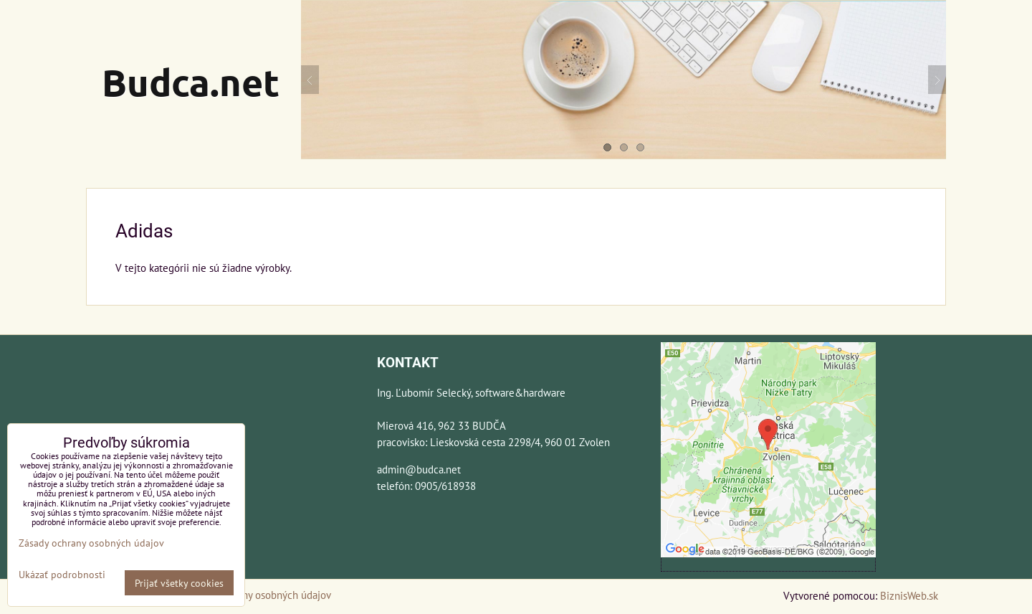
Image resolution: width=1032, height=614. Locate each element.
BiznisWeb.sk (909, 595)
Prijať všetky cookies (179, 583)
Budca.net (191, 82)
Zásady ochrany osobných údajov (257, 594)
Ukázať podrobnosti (62, 574)
